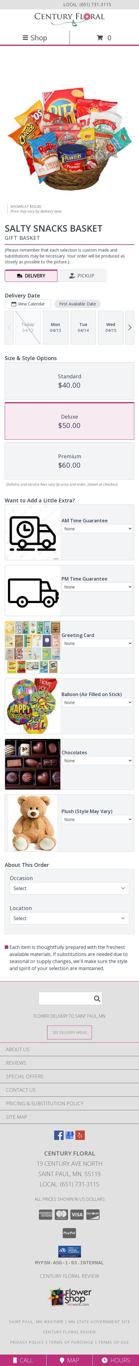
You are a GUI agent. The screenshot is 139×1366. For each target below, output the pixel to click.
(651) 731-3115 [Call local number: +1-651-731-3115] (95, 4)
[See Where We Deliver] (69, 1032)
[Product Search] (70, 998)
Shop (34, 37)
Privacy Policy (27, 1342)
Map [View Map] (69, 1360)
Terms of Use (113, 1342)
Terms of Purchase (71, 1342)
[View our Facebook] (59, 1138)
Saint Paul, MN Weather (36, 1321)
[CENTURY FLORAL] (69, 19)
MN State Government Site (99, 1321)
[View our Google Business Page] (69, 1138)
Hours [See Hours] (116, 1360)
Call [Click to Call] (23, 1360)
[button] (69, 1252)
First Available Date (77, 304)
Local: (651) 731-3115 (69, 1184)
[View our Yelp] (80, 1138)
